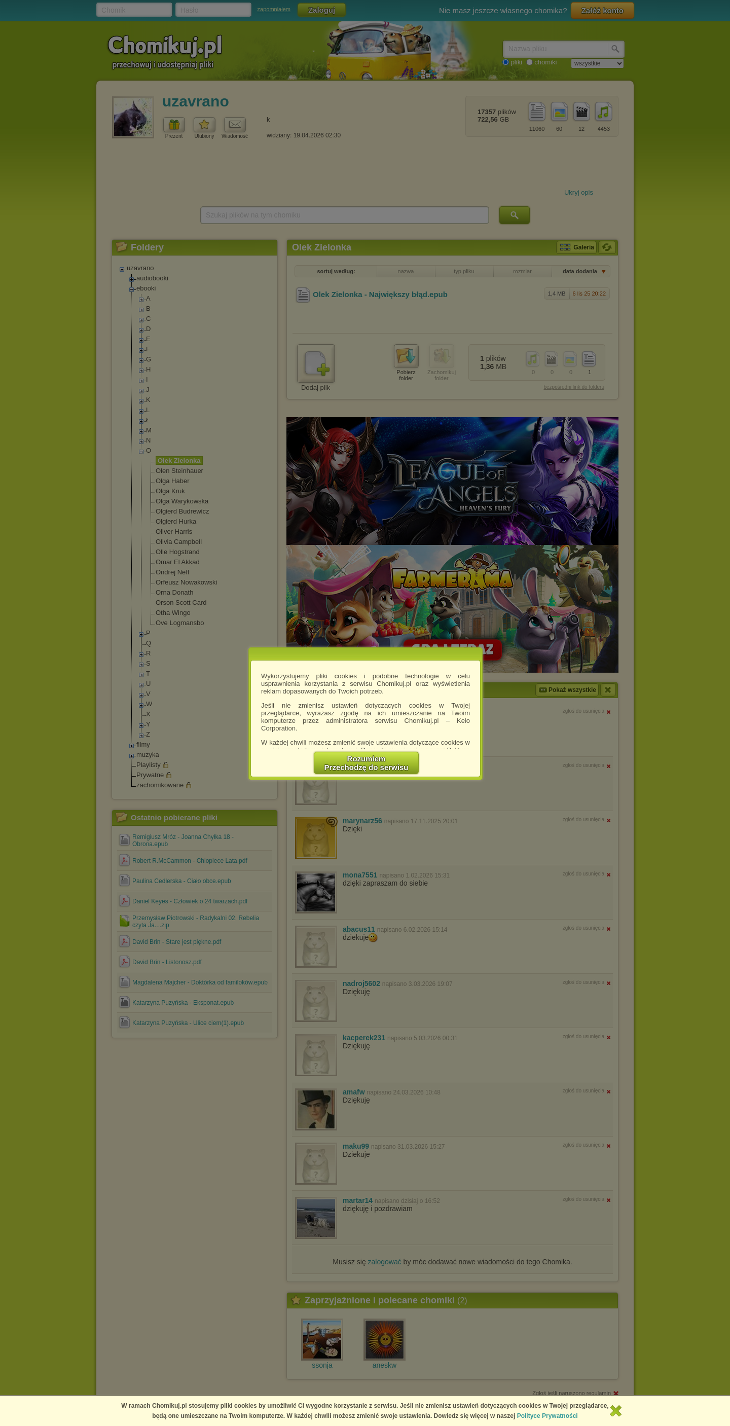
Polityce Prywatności (547, 1415)
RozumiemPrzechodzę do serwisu (366, 763)
